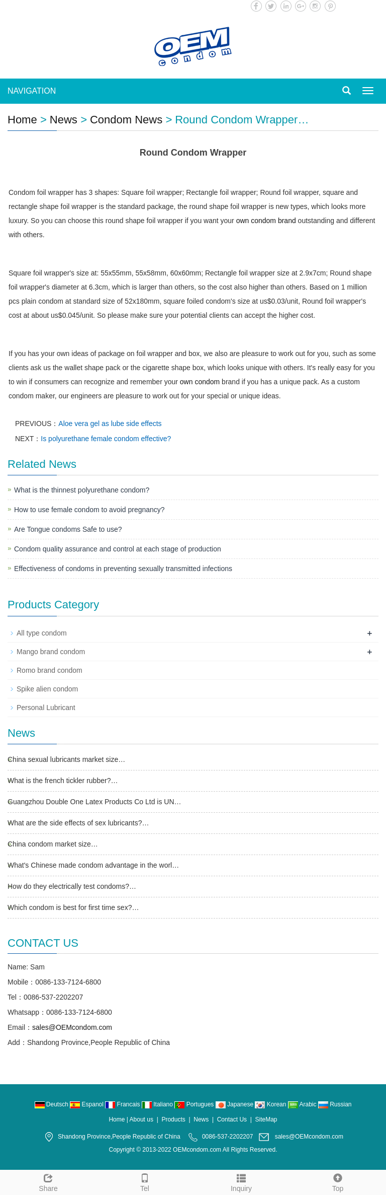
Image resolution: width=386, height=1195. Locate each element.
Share (48, 1181)
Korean (271, 1104)
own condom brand (266, 221)
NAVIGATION (32, 91)
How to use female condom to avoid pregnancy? (89, 510)
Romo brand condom (49, 670)
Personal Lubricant (46, 708)
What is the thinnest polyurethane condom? (81, 490)
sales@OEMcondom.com (72, 1027)
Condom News (126, 119)
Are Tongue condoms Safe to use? (68, 529)
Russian (335, 1104)
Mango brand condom (51, 652)
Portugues (194, 1104)
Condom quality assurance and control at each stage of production (117, 549)
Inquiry (241, 1181)
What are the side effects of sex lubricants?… (78, 823)
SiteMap (266, 1119)
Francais (123, 1104)
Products (173, 1119)
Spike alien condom (47, 689)
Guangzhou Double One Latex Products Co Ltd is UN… (94, 802)
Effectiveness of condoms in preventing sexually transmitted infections (123, 569)
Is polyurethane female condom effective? (106, 439)
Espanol (87, 1104)
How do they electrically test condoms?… (72, 886)
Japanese (235, 1104)
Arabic (303, 1104)
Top (338, 1181)
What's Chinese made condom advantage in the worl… (93, 865)
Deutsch (52, 1104)
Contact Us (232, 1119)
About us (141, 1119)
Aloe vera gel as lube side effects (109, 423)
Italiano (158, 1104)
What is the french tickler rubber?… (63, 781)
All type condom (42, 633)
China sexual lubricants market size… (66, 759)
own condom (200, 382)
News (63, 119)
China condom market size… (53, 844)
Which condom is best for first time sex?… (73, 907)
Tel (144, 1181)
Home (22, 119)
